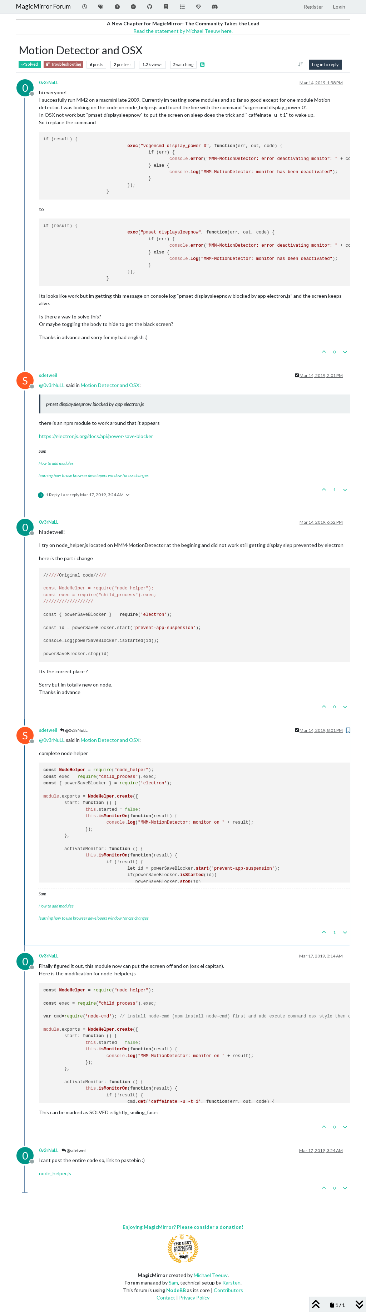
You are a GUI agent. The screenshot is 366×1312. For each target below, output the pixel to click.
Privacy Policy (194, 1298)
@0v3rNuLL (74, 730)
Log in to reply (325, 64)
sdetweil (48, 375)
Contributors (228, 1290)
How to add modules (56, 463)
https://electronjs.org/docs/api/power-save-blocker (96, 436)
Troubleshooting (63, 64)
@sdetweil (73, 1150)
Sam (173, 1283)
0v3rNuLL (48, 82)
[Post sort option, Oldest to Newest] (301, 65)
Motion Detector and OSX (110, 385)
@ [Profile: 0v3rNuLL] (52, 385)
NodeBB (176, 1290)
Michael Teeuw (211, 1275)
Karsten (231, 1283)
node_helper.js (55, 1173)
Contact (166, 1298)
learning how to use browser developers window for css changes (94, 475)
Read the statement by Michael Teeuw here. (183, 31)
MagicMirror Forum (43, 6)
